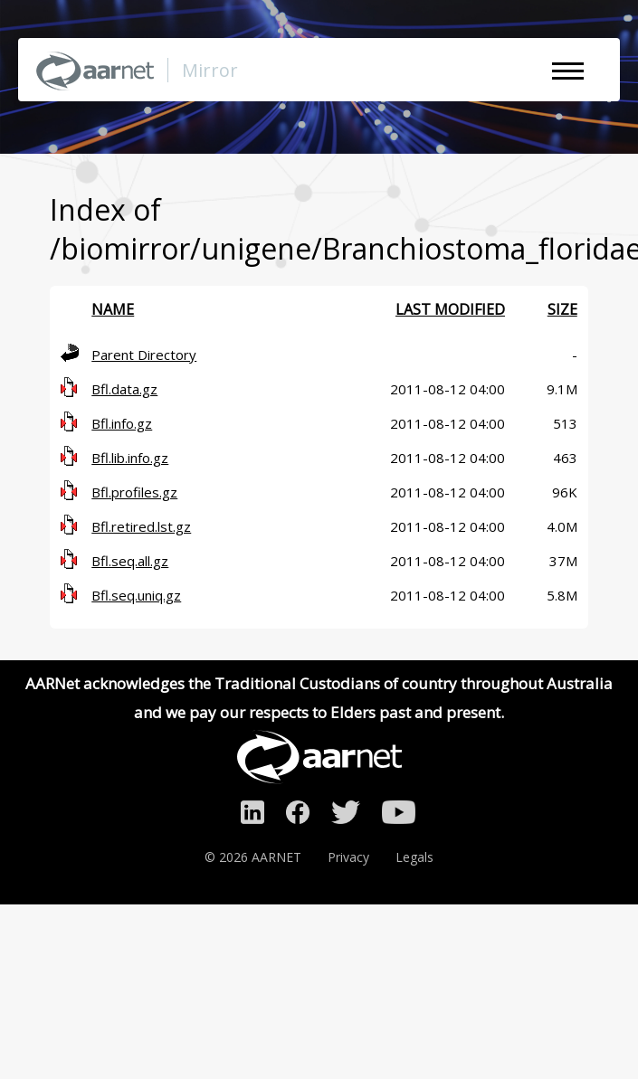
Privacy (348, 857)
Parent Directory (143, 354)
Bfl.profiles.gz (134, 492)
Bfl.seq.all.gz (129, 561)
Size (562, 309)
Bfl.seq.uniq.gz (136, 595)
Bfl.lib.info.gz (129, 458)
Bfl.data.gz (124, 389)
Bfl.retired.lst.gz (141, 526)
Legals (414, 857)
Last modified (450, 309)
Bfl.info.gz (121, 423)
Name (112, 309)
